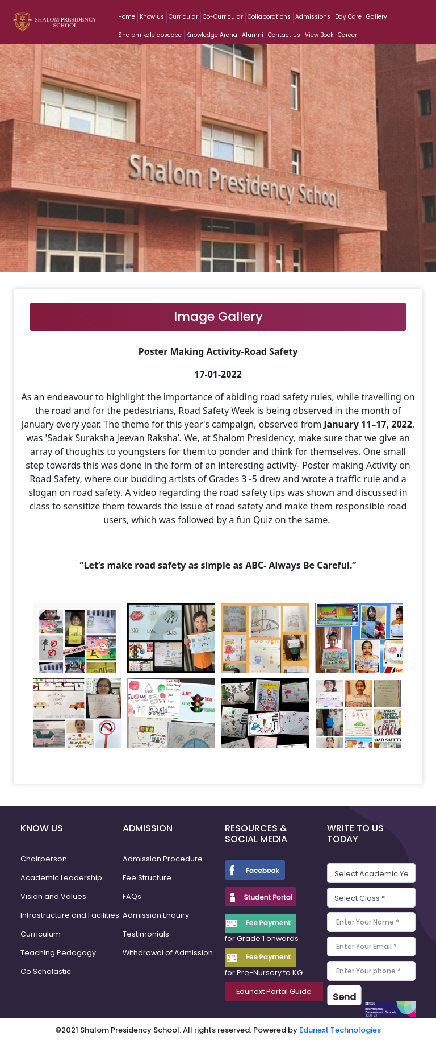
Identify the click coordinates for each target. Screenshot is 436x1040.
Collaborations (269, 17)
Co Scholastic (45, 971)
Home (126, 17)
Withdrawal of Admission (168, 952)
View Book (319, 35)
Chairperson (43, 858)
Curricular (183, 17)
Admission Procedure (163, 858)
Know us (152, 17)
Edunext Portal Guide (274, 991)
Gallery (376, 17)
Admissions (312, 17)
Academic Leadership (61, 877)
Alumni (252, 35)
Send (344, 997)
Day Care (348, 17)
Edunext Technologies (340, 1027)
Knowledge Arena (211, 35)
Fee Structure (147, 877)
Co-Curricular (223, 17)
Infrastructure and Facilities (69, 915)
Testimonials (146, 934)
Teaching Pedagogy (58, 952)
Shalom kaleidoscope (150, 35)
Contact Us (284, 35)
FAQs (132, 896)
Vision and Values (53, 896)
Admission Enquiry (156, 915)
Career (347, 35)
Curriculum (40, 934)
